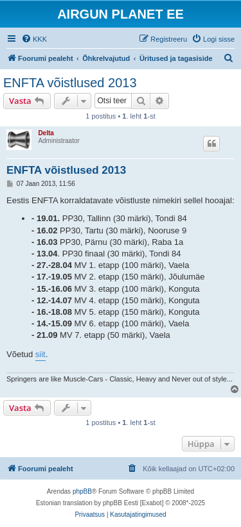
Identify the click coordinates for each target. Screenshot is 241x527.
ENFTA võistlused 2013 (70, 83)
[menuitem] (34, 39)
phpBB (82, 491)
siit (40, 354)
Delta (45, 133)
